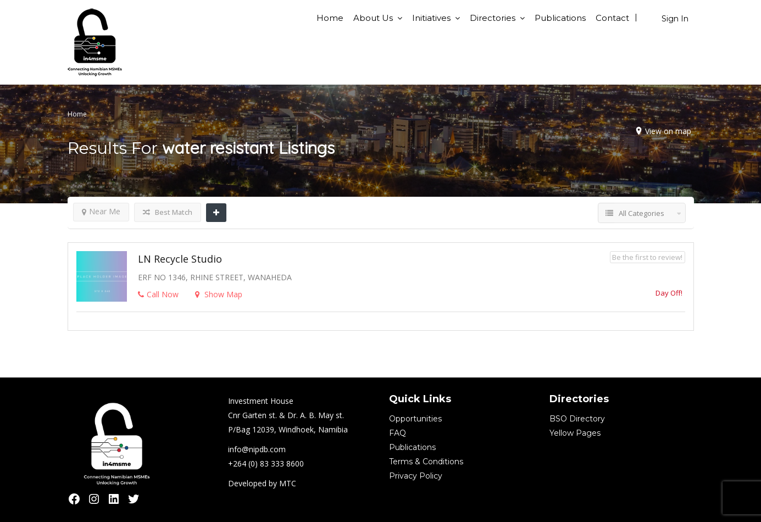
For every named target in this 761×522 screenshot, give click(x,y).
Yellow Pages (575, 433)
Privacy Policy (415, 476)
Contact (612, 18)
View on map (668, 131)
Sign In (675, 19)
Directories (492, 18)
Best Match (167, 212)
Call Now (158, 294)
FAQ (397, 433)
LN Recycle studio (180, 258)
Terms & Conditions (426, 462)
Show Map (218, 294)
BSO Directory (577, 419)
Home (329, 18)
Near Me (101, 211)
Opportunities (415, 419)
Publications (560, 18)
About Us (373, 18)
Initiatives (431, 18)
